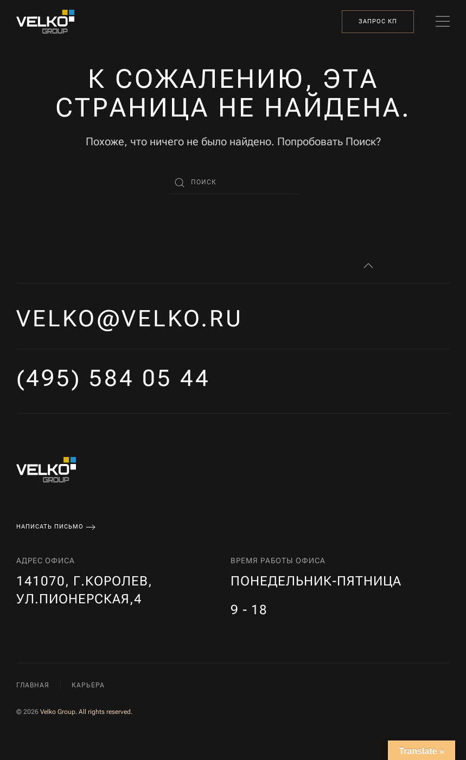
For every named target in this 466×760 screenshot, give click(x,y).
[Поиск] (233, 182)
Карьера (88, 685)
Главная (32, 685)
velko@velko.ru (129, 318)
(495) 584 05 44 (113, 378)
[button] (443, 21)
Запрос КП (378, 21)
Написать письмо (50, 526)
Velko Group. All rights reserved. (86, 712)
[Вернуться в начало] (45, 21)
